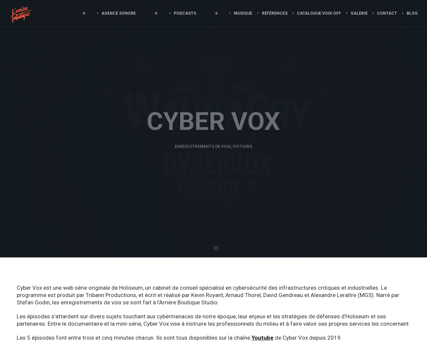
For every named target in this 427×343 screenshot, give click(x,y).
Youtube (263, 337)
